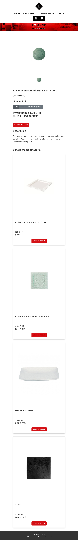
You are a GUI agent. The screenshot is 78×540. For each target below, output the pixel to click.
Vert (16, 107)
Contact (61, 14)
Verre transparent (34, 107)
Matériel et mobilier (46, 14)
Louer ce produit (21, 124)
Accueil (17, 14)
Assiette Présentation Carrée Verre (32, 317)
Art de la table (28, 14)
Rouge (22, 107)
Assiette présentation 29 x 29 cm (31, 222)
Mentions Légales (39, 535)
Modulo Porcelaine (24, 411)
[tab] (39, 54)
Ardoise (18, 505)
